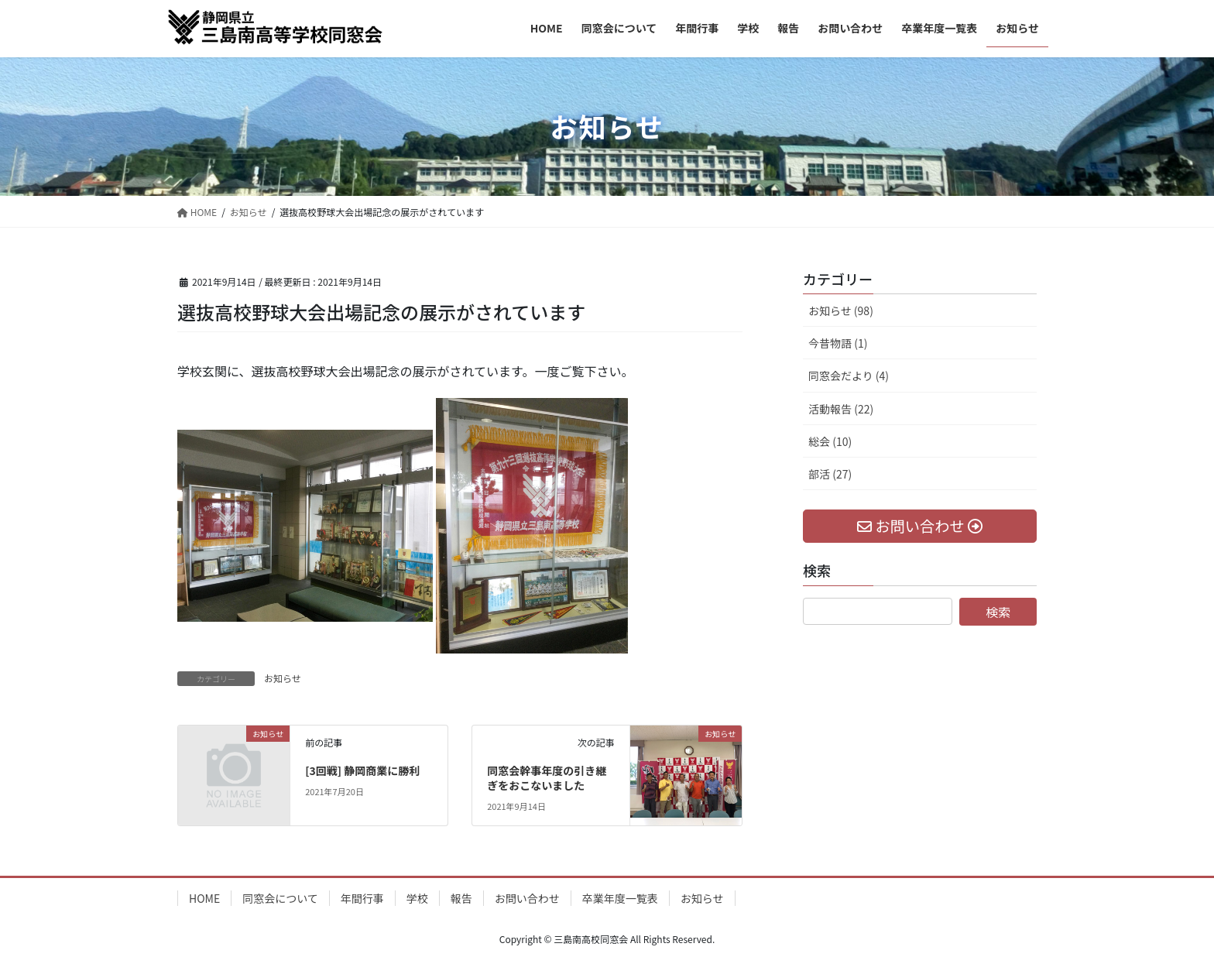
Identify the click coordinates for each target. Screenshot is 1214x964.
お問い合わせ (527, 898)
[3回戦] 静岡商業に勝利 (362, 770)
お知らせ (282, 677)
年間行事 (362, 898)
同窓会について (280, 898)
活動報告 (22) (840, 409)
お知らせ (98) (840, 310)
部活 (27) (830, 474)
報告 (461, 898)
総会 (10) (830, 441)
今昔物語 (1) (837, 343)
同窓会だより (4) (848, 375)
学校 (417, 898)
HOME (204, 898)
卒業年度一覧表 (620, 898)
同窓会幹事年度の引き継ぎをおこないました (546, 778)
